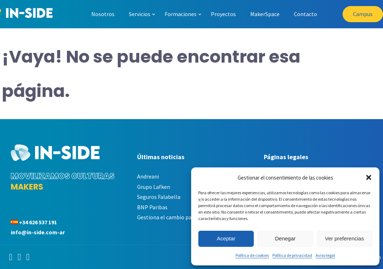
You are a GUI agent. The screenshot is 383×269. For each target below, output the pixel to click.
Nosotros (103, 14)
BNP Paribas (152, 207)
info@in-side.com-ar (38, 232)
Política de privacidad (292, 255)
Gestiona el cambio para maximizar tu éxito (190, 217)
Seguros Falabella (158, 196)
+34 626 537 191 (38, 222)
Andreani (148, 176)
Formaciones (181, 14)
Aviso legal (325, 255)
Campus (363, 14)
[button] (368, 177)
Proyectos (223, 14)
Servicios (139, 14)
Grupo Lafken (153, 186)
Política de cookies (252, 255)
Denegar (285, 238)
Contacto (305, 14)
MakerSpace (265, 14)
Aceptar (226, 238)
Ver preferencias (344, 238)
